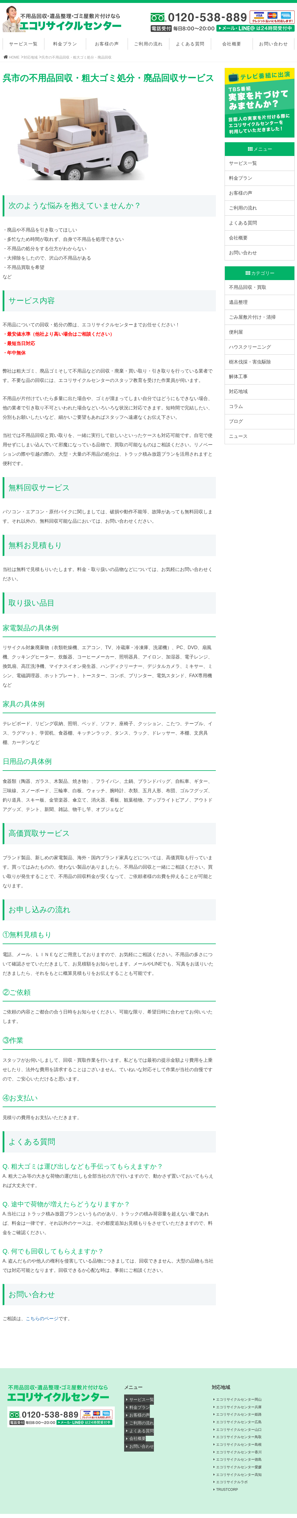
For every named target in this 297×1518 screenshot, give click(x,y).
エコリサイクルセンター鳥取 (243, 1438)
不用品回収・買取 (249, 310)
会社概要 (232, 43)
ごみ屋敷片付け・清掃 (254, 346)
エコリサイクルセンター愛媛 (243, 1470)
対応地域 (31, 57)
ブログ (238, 473)
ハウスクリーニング (252, 383)
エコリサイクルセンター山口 (243, 1430)
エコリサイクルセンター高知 (243, 1477)
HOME (14, 57)
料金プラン (65, 43)
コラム (238, 455)
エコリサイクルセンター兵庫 (243, 1407)
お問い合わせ (273, 43)
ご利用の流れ (148, 43)
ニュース (240, 491)
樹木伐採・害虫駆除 (252, 401)
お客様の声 (107, 43)
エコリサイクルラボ (235, 1485)
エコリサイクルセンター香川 (243, 1454)
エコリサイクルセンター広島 (243, 1423)
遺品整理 (240, 328)
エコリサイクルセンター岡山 (243, 1399)
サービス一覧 (23, 43)
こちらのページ (42, 1318)
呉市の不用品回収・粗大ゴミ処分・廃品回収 (76, 57)
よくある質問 (190, 43)
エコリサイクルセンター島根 (243, 1446)
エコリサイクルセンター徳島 (243, 1462)
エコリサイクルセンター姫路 (243, 1415)
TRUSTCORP (230, 1493)
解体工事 (240, 419)
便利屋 (238, 365)
